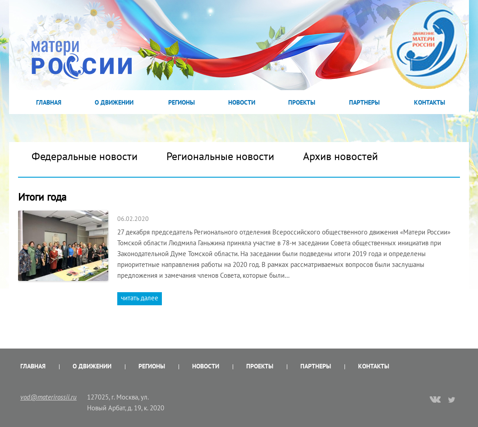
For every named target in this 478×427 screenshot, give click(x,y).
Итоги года (42, 196)
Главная (48, 102)
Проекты (301, 102)
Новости (241, 102)
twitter (452, 399)
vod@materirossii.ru (48, 397)
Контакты (429, 102)
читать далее (139, 298)
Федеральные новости (85, 156)
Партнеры (364, 102)
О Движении (114, 102)
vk (435, 400)
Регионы (181, 102)
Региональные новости (220, 156)
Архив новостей (340, 156)
